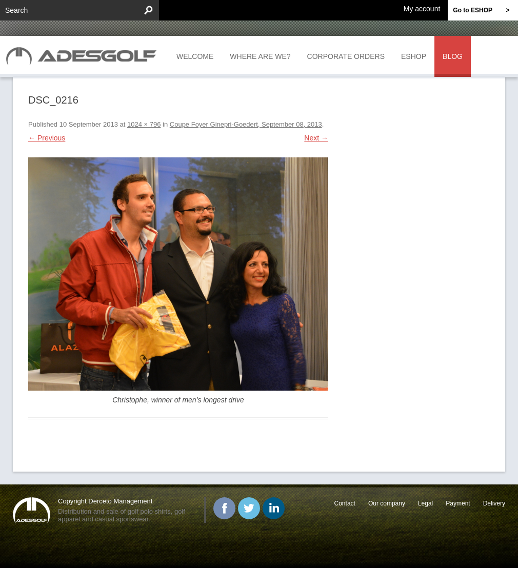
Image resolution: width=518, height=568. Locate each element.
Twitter (249, 508)
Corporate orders (346, 56)
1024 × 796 (144, 124)
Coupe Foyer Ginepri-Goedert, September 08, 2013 (246, 124)
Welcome (194, 56)
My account (422, 8)
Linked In (274, 508)
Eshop (413, 56)
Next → (316, 138)
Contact (344, 503)
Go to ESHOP (485, 10)
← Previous (46, 138)
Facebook (224, 508)
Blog (453, 56)
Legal (425, 503)
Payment (458, 503)
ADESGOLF (84, 55)
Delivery (494, 503)
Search (16, 10)
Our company (386, 503)
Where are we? (260, 56)
